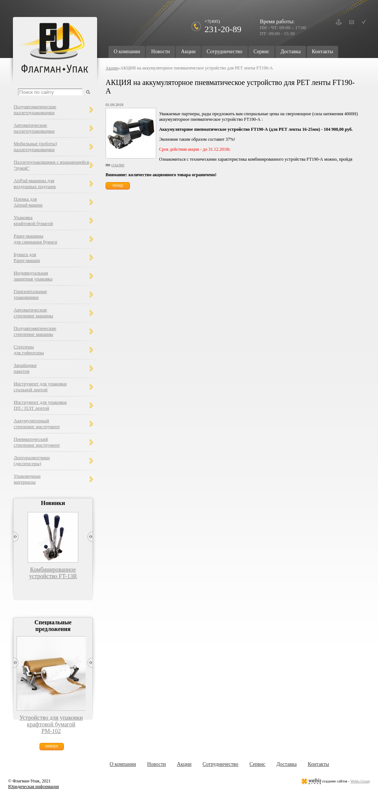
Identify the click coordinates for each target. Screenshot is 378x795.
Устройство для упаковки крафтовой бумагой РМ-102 (51, 724)
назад (118, 185)
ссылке (117, 164)
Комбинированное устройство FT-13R (53, 572)
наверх (51, 745)
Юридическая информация (33, 786)
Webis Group (360, 781)
